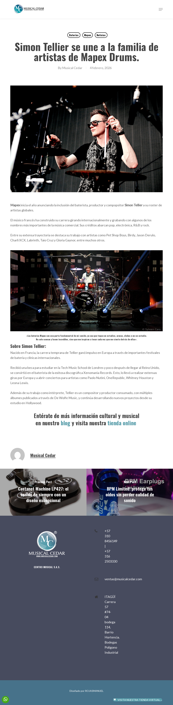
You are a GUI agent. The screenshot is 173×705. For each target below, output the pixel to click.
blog (65, 423)
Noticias (101, 35)
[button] (161, 9)
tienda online (122, 423)
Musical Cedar (72, 68)
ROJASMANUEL (94, 690)
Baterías (74, 35)
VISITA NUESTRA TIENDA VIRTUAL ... (137, 699)
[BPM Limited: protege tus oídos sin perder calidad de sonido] (129, 492)
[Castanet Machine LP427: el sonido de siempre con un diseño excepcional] (43, 492)
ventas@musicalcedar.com (123, 579)
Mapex (87, 35)
